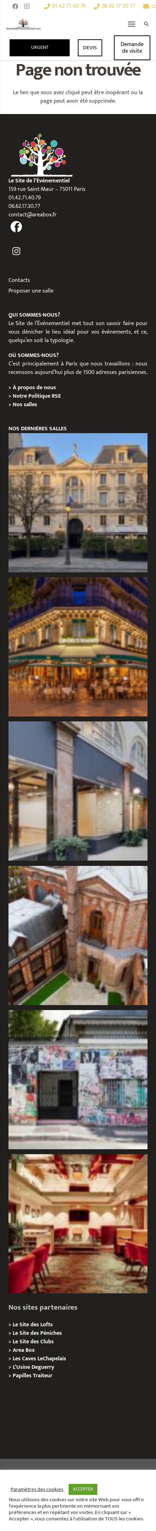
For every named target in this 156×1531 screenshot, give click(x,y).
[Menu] (132, 24)
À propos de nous (34, 387)
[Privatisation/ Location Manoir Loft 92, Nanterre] (78, 935)
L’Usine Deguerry (33, 1367)
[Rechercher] (146, 24)
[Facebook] (15, 6)
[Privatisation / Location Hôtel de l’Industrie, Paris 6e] (78, 502)
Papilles (23, 1375)
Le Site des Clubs (33, 1341)
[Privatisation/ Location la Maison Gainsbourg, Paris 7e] (78, 1079)
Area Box (24, 1350)
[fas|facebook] (16, 227)
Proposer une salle (30, 291)
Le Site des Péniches (37, 1333)
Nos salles (25, 404)
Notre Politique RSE (37, 396)
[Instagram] (26, 6)
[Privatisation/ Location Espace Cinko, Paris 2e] (78, 791)
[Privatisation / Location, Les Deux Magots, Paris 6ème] (78, 646)
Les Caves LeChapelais (39, 1358)
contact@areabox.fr (32, 215)
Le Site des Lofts (33, 1324)
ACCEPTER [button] (83, 1489)
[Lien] (23, 24)
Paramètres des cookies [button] (37, 1489)
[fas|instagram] (16, 252)
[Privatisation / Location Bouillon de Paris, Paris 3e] (78, 1223)
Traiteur (42, 1375)
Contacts (19, 280)
